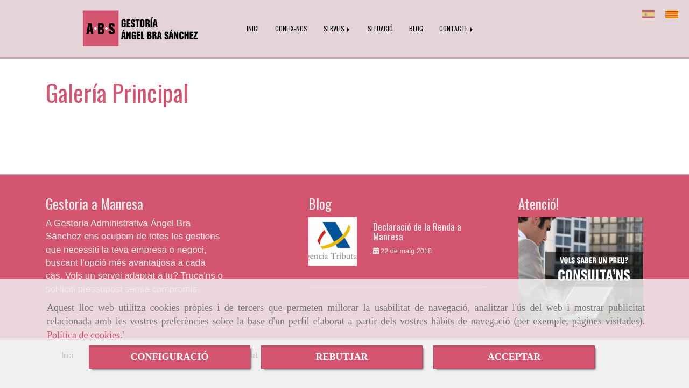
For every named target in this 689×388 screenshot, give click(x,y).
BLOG (416, 28)
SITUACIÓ (380, 28)
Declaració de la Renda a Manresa (417, 232)
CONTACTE (457, 28)
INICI (253, 28)
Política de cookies (83, 335)
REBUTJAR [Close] (341, 356)
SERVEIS (337, 28)
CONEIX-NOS (291, 28)
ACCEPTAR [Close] (514, 356)
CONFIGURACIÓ (169, 356)
